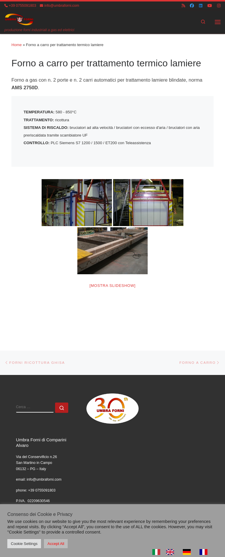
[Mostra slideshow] (112, 288)
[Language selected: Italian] (182, 552)
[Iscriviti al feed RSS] (183, 6)
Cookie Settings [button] (24, 543)
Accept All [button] (55, 543)
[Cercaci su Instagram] (219, 6)
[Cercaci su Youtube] (209, 6)
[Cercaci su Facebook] (192, 6)
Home (16, 45)
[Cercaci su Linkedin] (200, 6)
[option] (171, 552)
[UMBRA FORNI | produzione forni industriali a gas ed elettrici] (19, 19)
